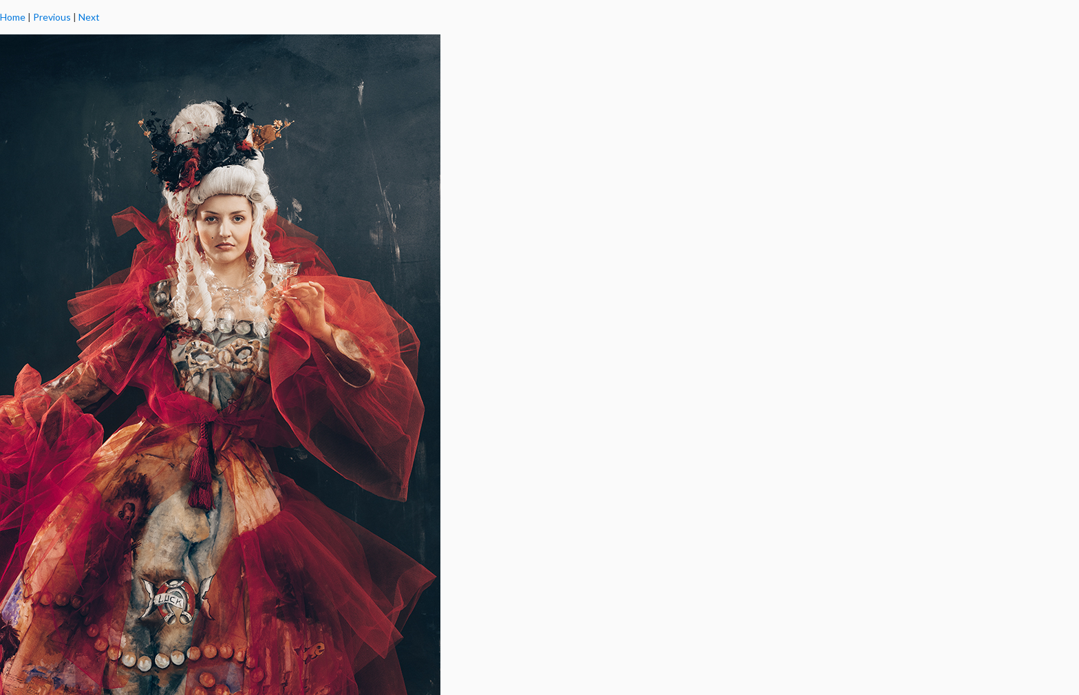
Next (89, 17)
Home (12, 17)
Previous (52, 17)
